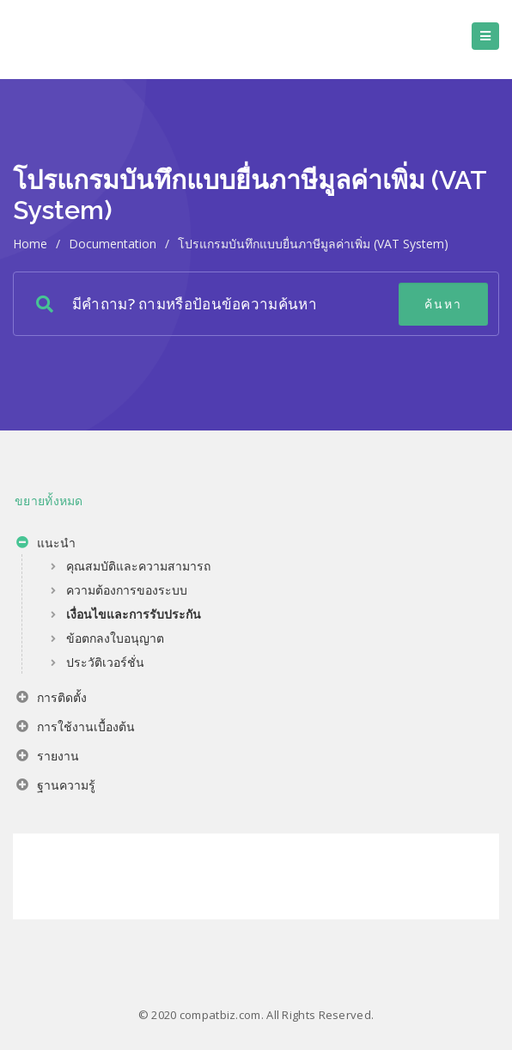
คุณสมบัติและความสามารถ (138, 566)
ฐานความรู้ (55, 787)
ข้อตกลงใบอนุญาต (115, 638)
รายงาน (47, 758)
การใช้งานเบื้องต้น (75, 728)
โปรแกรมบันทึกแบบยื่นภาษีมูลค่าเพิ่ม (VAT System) (313, 243)
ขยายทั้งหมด (49, 500)
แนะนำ (46, 544)
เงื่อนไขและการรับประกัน (133, 614)
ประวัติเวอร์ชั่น (105, 662)
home (30, 243)
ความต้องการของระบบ (126, 590)
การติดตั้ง (51, 699)
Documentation (112, 243)
